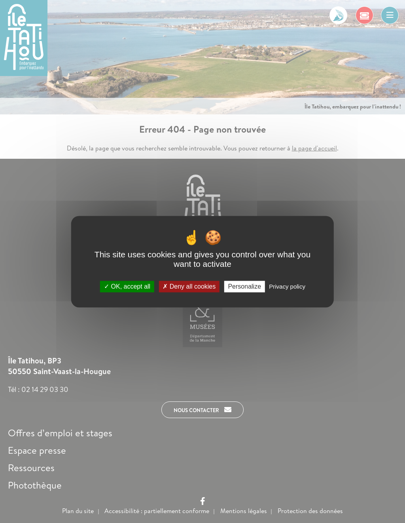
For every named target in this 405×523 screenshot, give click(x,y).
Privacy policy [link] (287, 286)
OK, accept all (127, 286)
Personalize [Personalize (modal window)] (244, 286)
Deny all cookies (189, 286)
